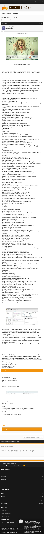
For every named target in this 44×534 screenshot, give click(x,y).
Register (13, 370)
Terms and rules (9, 465)
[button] (2, 2)
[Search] (42, 2)
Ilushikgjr (41, 503)
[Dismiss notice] (41, 520)
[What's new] (39, 2)
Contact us (3, 465)
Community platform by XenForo (14, 528)
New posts (4, 510)
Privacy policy (17, 465)
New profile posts (6, 513)
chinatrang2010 (5, 20)
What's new (4, 507)
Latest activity (5, 516)
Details (10, 531)
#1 (41, 23)
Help (22, 465)
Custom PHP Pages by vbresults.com (9, 532)
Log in (7, 370)
